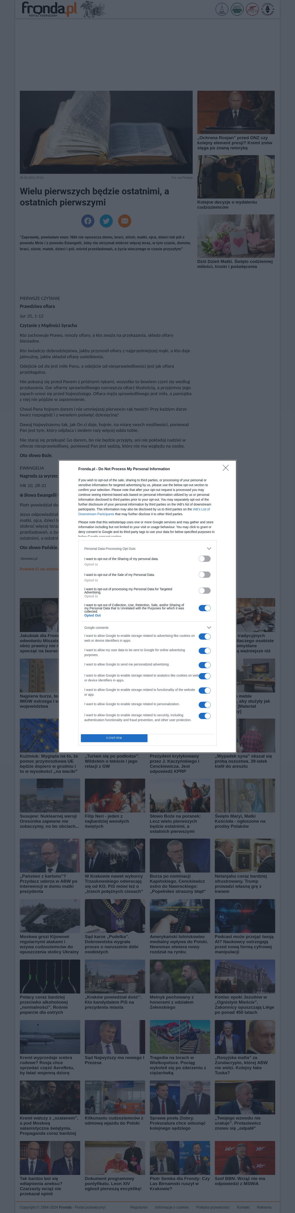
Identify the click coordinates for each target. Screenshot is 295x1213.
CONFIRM (114, 738)
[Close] (227, 469)
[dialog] (147, 606)
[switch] (205, 559)
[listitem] (147, 548)
